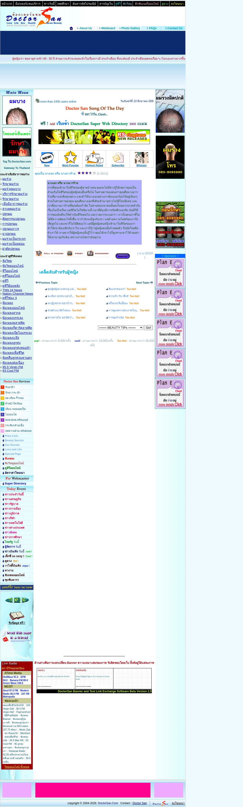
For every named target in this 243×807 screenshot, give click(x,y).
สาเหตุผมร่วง (11, 209)
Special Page (13, 453)
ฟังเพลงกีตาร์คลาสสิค (17, 328)
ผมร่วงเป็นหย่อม (13, 244)
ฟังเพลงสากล (11, 313)
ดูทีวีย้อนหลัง (11, 286)
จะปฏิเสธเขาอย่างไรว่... (66, 303)
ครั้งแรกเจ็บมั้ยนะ (123, 303)
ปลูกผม (7, 214)
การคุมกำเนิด (121, 317)
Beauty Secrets (14, 440)
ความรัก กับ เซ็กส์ (123, 296)
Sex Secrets (12, 444)
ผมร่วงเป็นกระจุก (14, 239)
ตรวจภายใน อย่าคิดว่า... (66, 317)
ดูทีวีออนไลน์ (11, 276)
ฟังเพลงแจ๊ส (10, 338)
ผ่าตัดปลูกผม (11, 249)
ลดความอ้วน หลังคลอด (18, 430)
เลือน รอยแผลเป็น (15, 409)
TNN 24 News (12, 290)
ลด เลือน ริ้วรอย (14, 398)
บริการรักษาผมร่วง (15, 194)
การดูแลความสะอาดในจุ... (129, 310)
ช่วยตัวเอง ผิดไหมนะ (64, 310)
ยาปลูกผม (9, 234)
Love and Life (13, 449)
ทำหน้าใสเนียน (13, 403)
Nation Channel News (17, 293)
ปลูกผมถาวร (10, 229)
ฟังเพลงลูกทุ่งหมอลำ (16, 348)
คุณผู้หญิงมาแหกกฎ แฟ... (67, 289)
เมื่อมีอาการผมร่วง (15, 204)
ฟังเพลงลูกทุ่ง (11, 343)
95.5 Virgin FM (12, 367)
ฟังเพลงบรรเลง (12, 318)
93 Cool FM (10, 370)
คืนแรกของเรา (122, 289)
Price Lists (11, 435)
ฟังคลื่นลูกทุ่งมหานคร (17, 358)
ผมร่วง (6, 179)
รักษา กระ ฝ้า (12, 392)
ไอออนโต (11, 414)
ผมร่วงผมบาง (11, 189)
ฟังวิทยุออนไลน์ (12, 266)
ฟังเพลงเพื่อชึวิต (13, 353)
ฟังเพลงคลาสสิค (13, 323)
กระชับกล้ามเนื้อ (14, 425)
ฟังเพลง (7, 303)
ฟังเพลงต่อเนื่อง (13, 363)
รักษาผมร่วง (10, 184)
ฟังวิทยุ (7, 261)
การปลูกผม (9, 224)
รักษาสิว (9, 387)
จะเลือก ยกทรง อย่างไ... (66, 296)
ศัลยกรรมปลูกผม (13, 219)
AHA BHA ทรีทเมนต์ (16, 419)
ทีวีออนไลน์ (10, 271)
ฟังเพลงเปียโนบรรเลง (17, 333)
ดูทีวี (5, 281)
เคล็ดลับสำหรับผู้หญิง (58, 272)
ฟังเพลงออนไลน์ (13, 308)
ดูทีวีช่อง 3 (9, 298)
